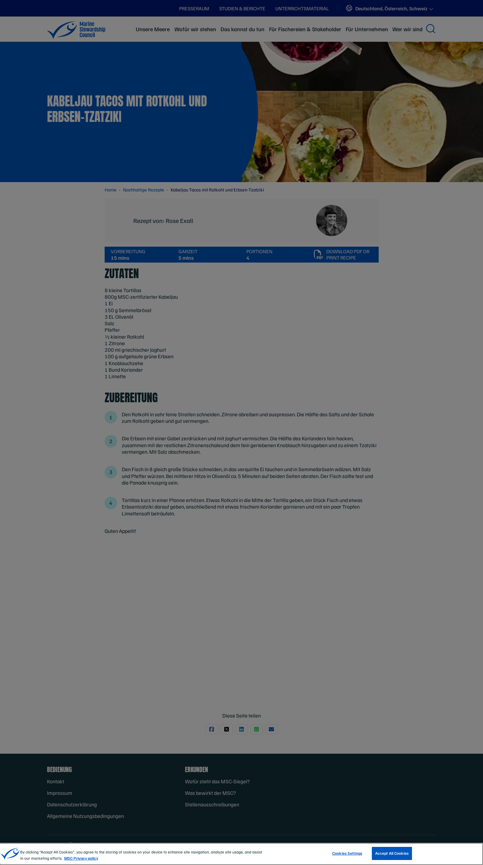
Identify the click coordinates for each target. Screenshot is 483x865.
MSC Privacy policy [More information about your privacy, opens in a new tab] (81, 858)
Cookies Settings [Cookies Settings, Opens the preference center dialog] (347, 853)
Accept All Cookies (392, 853)
